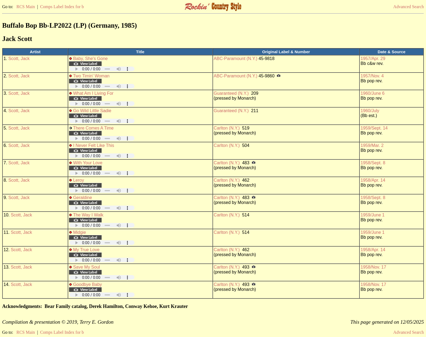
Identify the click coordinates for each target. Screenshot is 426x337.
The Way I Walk (88, 215)
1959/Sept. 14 (374, 128)
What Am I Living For (93, 93)
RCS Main (25, 6)
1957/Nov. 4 (372, 76)
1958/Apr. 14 (373, 180)
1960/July (370, 110)
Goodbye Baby (87, 284)
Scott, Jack (19, 58)
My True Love (86, 249)
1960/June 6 (372, 93)
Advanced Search (408, 6)
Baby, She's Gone (90, 58)
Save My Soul (86, 267)
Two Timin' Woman (91, 76)
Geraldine (82, 197)
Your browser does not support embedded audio (101, 69)
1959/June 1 (372, 215)
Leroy (78, 180)
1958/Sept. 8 (373, 162)
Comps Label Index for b (62, 6)
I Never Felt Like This (93, 145)
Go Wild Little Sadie (92, 110)
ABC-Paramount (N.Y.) (236, 58)
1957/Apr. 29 (373, 58)
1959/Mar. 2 (372, 145)
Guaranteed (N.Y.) (231, 93)
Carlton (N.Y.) (227, 128)
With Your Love (87, 162)
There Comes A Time (93, 128)
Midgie (79, 232)
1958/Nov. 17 (373, 267)
